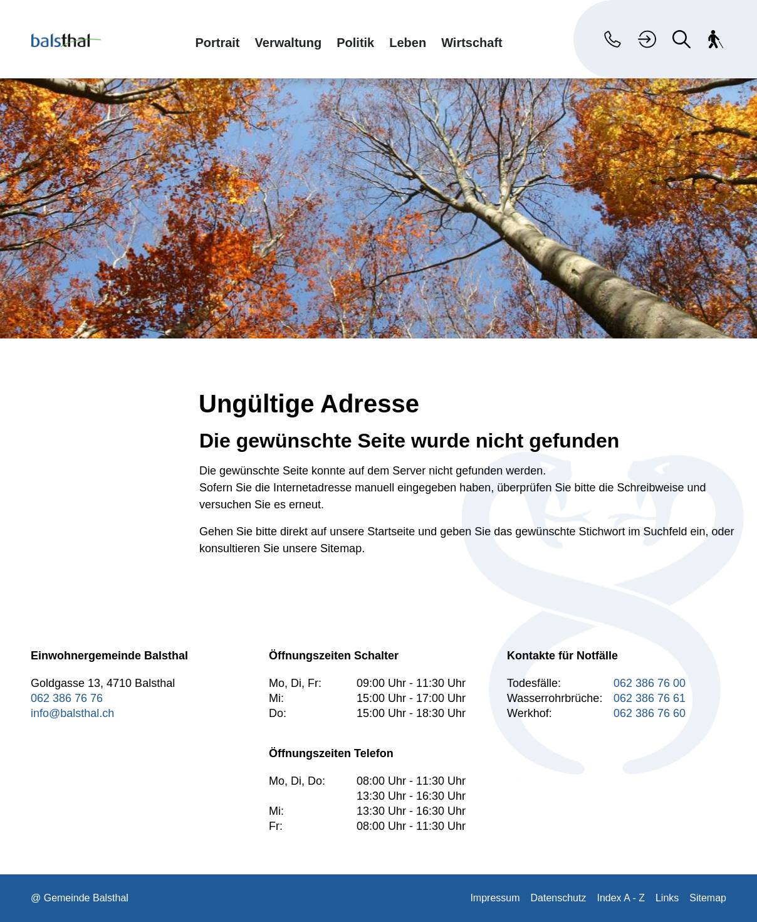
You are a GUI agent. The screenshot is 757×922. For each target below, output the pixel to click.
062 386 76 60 (649, 713)
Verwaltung (288, 42)
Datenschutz (559, 898)
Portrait (217, 42)
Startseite (391, 531)
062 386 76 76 (67, 698)
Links (667, 898)
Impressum (494, 898)
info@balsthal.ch (72, 713)
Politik (355, 42)
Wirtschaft (472, 42)
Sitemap (707, 898)
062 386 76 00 (649, 683)
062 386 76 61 (649, 698)
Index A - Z (620, 898)
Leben (407, 42)
